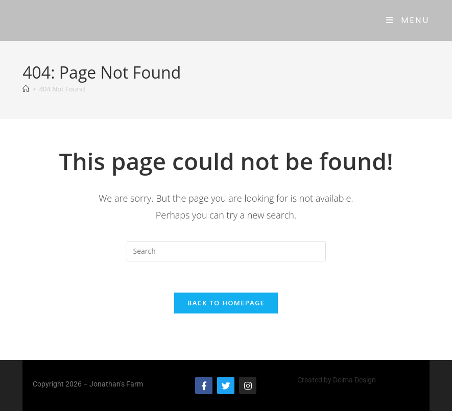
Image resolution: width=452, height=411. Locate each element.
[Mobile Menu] (408, 20)
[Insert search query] (226, 251)
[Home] (25, 88)
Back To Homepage (226, 302)
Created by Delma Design (336, 380)
